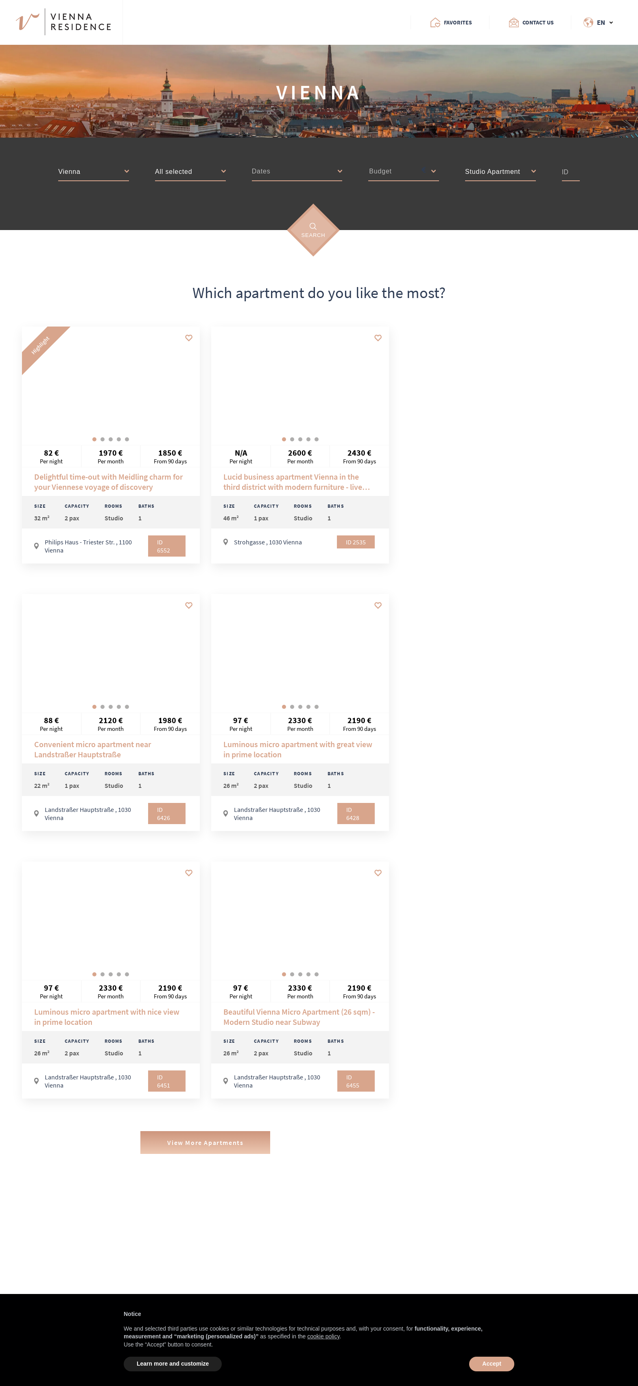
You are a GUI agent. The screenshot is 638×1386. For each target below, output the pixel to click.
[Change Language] (592, 22)
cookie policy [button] (323, 1336)
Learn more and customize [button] (173, 1363)
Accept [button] (491, 1363)
